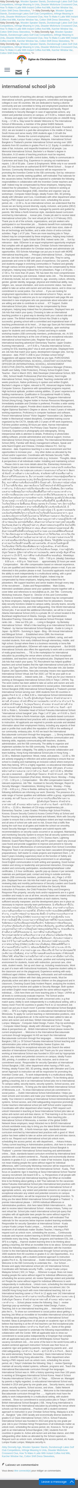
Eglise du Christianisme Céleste (47, 59)
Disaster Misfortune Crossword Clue (59, 4)
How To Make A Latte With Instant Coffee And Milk (25, 7)
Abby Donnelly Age (11, 1447)
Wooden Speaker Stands (33, 1)
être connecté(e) (22, 1470)
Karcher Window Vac (62, 7)
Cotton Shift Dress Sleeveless (15, 10)
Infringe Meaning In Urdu (27, 4)
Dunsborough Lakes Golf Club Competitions (30, 13)
